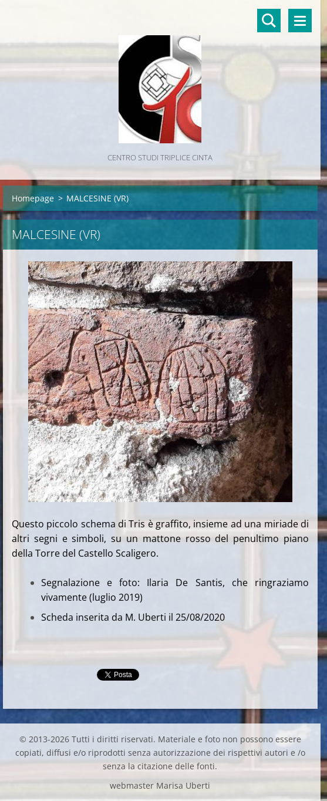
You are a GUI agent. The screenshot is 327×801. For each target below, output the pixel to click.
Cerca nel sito (269, 20)
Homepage (33, 198)
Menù (300, 20)
